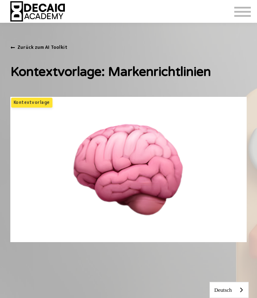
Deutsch (223, 290)
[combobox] (229, 290)
